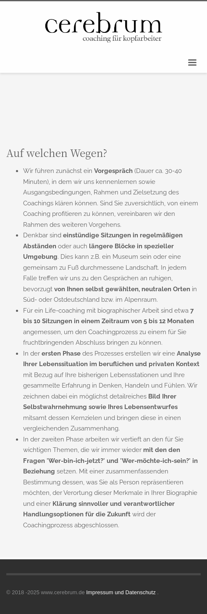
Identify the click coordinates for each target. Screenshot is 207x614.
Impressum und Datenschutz (121, 592)
